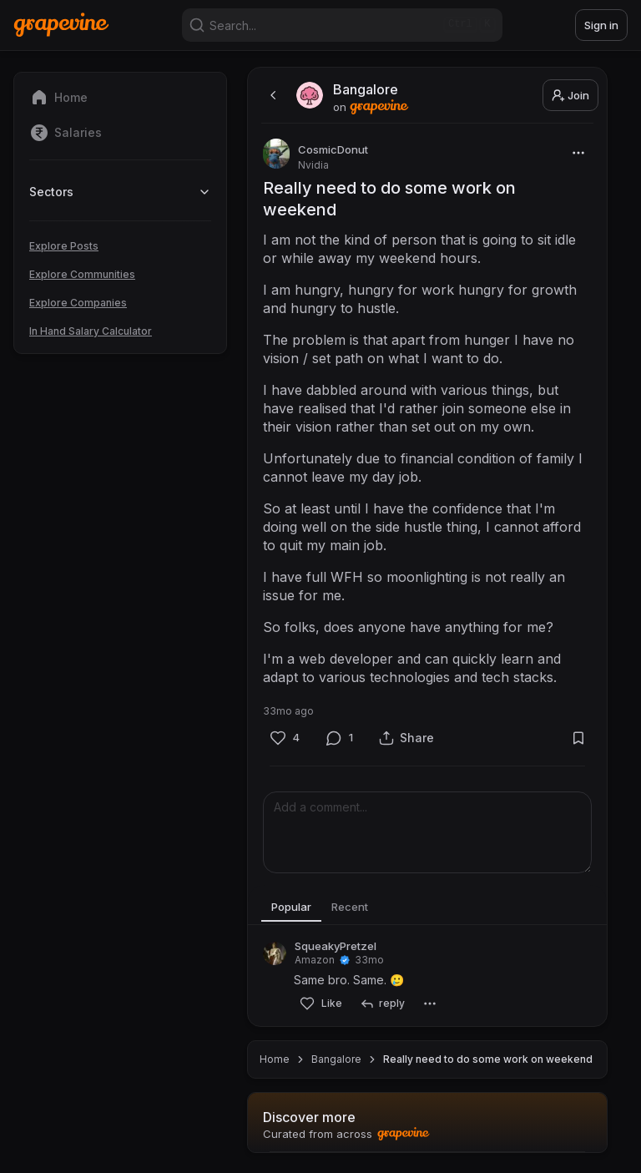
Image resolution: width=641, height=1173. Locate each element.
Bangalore (336, 1059)
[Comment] (340, 737)
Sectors (120, 192)
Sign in (601, 25)
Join (570, 95)
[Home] (61, 25)
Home (275, 1059)
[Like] (284, 737)
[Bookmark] (578, 737)
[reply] (382, 1004)
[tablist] (427, 908)
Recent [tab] (361, 907)
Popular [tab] (295, 907)
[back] (271, 95)
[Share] (406, 737)
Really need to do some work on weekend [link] (488, 1059)
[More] (578, 152)
